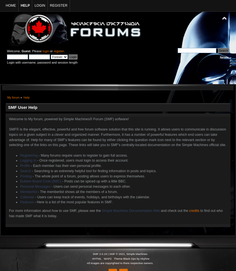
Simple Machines (136, 253)
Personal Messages (35, 187)
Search (25, 171)
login (45, 51)
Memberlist (28, 192)
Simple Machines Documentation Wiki (131, 211)
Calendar (27, 197)
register (59, 51)
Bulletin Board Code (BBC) (40, 181)
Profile (25, 166)
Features (27, 202)
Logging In (28, 160)
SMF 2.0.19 (100, 253)
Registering (28, 155)
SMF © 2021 (117, 253)
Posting (26, 176)
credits (194, 211)
